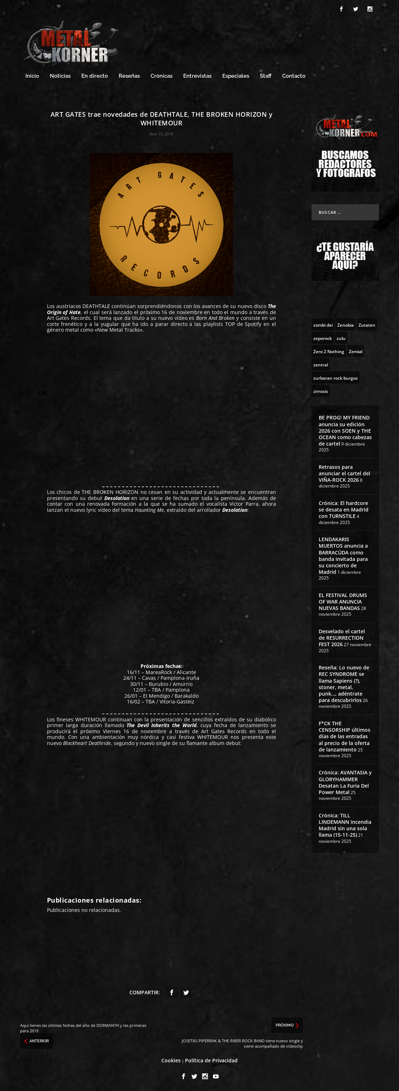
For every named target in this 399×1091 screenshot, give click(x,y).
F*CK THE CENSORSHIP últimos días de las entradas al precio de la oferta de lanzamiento (344, 735)
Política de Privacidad (211, 1059)
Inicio (32, 75)
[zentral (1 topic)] (321, 363)
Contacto (293, 75)
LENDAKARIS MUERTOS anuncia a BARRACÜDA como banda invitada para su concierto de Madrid (343, 554)
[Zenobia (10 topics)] (346, 323)
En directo (94, 75)
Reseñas (129, 75)
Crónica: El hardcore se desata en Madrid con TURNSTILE (344, 508)
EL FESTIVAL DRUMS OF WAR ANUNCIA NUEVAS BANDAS (343, 600)
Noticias (60, 75)
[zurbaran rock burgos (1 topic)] (336, 376)
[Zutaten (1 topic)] (367, 323)
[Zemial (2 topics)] (355, 350)
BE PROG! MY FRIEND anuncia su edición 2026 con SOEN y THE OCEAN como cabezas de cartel (345, 429)
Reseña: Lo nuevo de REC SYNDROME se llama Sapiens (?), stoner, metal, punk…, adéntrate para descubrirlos (344, 682)
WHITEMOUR (90, 718)
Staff (265, 75)
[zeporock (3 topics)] (323, 337)
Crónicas (161, 75)
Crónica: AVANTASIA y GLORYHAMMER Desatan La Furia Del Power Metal (345, 781)
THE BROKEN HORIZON (110, 490)
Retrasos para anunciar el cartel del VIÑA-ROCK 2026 (344, 472)
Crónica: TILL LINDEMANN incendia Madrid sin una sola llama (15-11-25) (345, 824)
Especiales (235, 75)
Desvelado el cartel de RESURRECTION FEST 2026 (342, 637)
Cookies (171, 1059)
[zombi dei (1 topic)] (323, 323)
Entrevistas (197, 75)
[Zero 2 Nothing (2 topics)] (329, 350)
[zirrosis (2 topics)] (321, 390)
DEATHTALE (96, 305)
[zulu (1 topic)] (341, 337)
